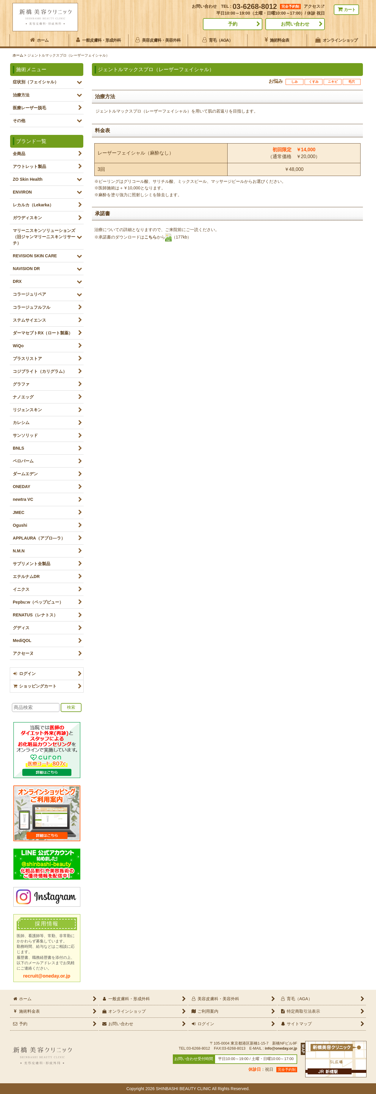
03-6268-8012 (255, 6)
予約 (232, 24)
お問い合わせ (295, 24)
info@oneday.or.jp (281, 1048)
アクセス (314, 6)
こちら (150, 236)
